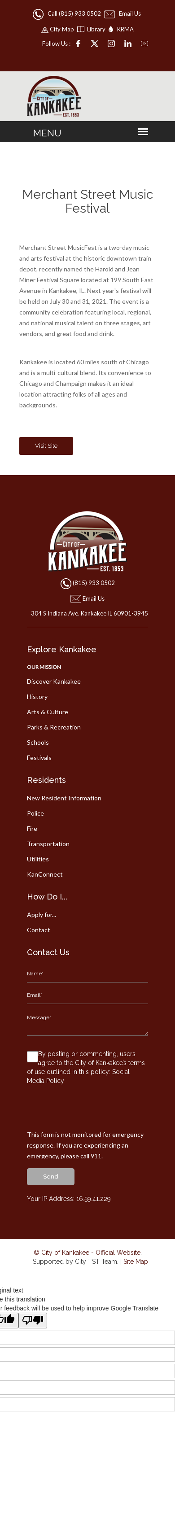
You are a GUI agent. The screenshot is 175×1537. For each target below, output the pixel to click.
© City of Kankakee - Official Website (87, 1252)
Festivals (39, 757)
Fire (32, 828)
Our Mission (44, 667)
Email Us (123, 13)
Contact (38, 930)
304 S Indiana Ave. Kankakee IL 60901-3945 (87, 613)
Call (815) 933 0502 (67, 13)
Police (35, 813)
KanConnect (45, 874)
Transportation (48, 843)
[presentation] (95, 1111)
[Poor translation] (32, 1320)
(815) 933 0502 (94, 583)
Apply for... (41, 914)
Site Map (135, 1261)
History (37, 696)
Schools (38, 742)
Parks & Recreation (54, 727)
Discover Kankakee (54, 681)
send (50, 1176)
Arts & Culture (47, 712)
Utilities (38, 859)
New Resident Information (64, 798)
